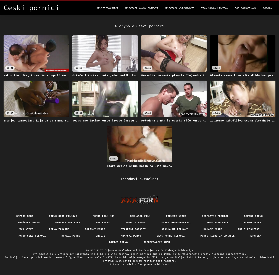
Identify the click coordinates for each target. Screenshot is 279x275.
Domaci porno (71, 235)
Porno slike (252, 222)
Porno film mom (104, 216)
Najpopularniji (107, 7)
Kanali (267, 7)
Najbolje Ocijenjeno (179, 7)
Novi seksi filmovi (214, 7)
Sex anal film (140, 216)
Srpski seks (24, 216)
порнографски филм (156, 242)
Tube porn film (217, 222)
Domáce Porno (213, 229)
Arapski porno (131, 235)
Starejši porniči (133, 229)
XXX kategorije (245, 7)
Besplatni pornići (215, 216)
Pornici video (176, 216)
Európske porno (29, 222)
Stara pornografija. (176, 222)
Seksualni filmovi (174, 229)
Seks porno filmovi (171, 235)
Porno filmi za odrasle (217, 235)
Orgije (100, 235)
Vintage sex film (67, 222)
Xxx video (26, 229)
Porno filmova (135, 222)
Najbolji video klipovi (141, 7)
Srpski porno (253, 216)
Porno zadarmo (59, 229)
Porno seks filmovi (63, 216)
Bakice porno (118, 242)
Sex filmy (103, 222)
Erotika (255, 235)
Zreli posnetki (249, 229)
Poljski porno (95, 229)
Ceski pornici (124, 264)
